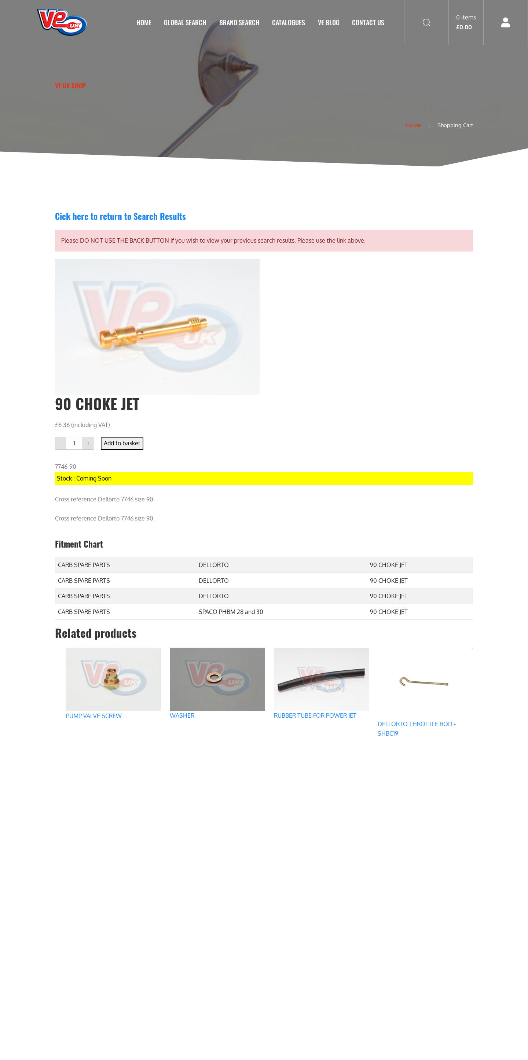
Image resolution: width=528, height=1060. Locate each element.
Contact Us (368, 22)
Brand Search (239, 22)
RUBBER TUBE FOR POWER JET (315, 715)
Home (143, 22)
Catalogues (288, 22)
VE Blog (329, 22)
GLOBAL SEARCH (185, 22)
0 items (466, 22)
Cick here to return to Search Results (120, 216)
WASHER (182, 715)
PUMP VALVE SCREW (94, 715)
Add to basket (122, 443)
